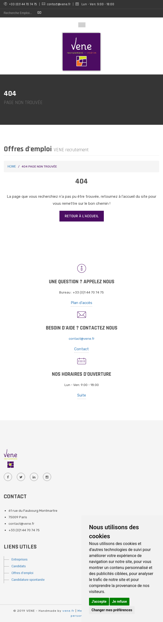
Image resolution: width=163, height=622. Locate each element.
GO (39, 12)
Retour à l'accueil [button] (82, 216)
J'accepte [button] (99, 602)
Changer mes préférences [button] (112, 610)
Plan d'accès (81, 302)
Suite (81, 395)
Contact (81, 349)
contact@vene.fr (82, 338)
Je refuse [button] (119, 602)
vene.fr (68, 610)
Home (12, 166)
